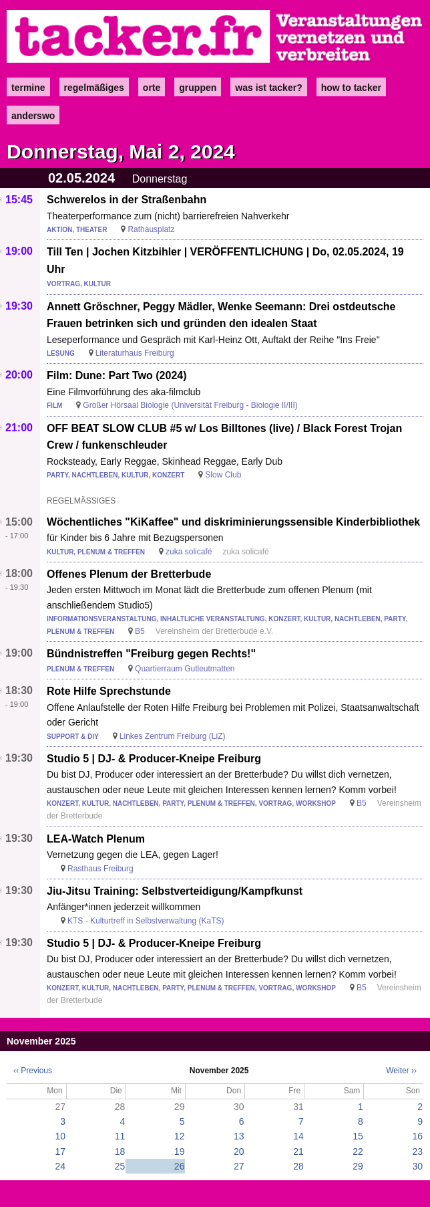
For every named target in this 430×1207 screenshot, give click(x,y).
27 (239, 1166)
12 (179, 1136)
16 (417, 1136)
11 (120, 1136)
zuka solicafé (189, 551)
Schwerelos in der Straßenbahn (126, 199)
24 (60, 1166)
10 (60, 1136)
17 (60, 1151)
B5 (140, 631)
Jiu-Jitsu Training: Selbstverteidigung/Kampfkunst (174, 891)
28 (298, 1166)
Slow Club (223, 474)
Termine (28, 87)
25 (120, 1166)
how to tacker (351, 87)
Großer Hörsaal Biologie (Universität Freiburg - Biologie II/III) (190, 405)
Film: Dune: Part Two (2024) (117, 375)
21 (298, 1151)
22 (358, 1151)
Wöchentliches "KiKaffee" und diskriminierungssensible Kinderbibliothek (233, 522)
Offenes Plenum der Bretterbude (129, 574)
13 (239, 1136)
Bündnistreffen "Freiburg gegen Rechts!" (151, 653)
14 (298, 1136)
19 (179, 1151)
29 (358, 1166)
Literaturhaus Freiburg (134, 353)
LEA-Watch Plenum (96, 839)
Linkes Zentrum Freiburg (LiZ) (173, 736)
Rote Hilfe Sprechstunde (109, 691)
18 (120, 1151)
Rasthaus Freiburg (100, 868)
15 (358, 1136)
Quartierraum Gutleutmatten (184, 668)
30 (417, 1166)
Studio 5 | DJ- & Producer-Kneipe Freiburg (154, 758)
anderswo (33, 115)
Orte (151, 87)
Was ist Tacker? (268, 87)
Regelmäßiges (94, 87)
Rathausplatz (151, 229)
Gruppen (197, 87)
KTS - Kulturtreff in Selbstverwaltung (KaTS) (145, 920)
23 (417, 1151)
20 (239, 1151)
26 (179, 1166)
